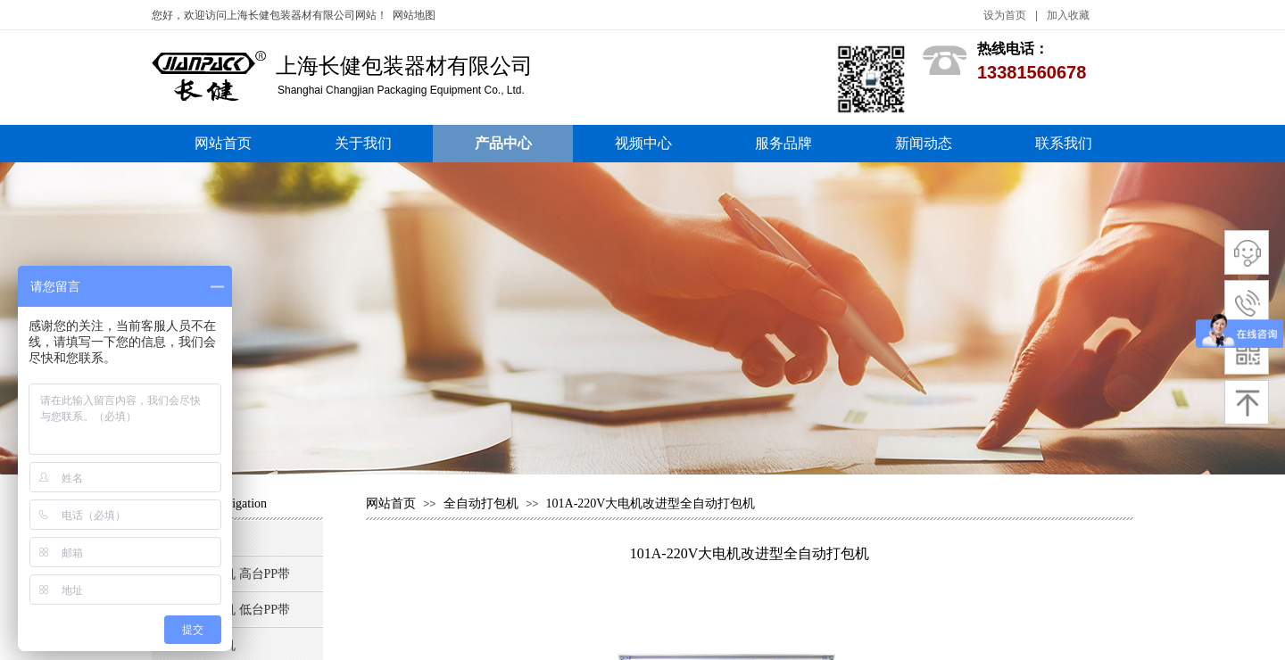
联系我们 (1063, 143)
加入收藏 (1068, 15)
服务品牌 (783, 143)
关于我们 (363, 143)
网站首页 (223, 143)
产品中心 (503, 143)
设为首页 (1004, 15)
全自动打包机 (483, 503)
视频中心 (643, 143)
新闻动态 (923, 143)
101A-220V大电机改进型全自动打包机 (651, 503)
